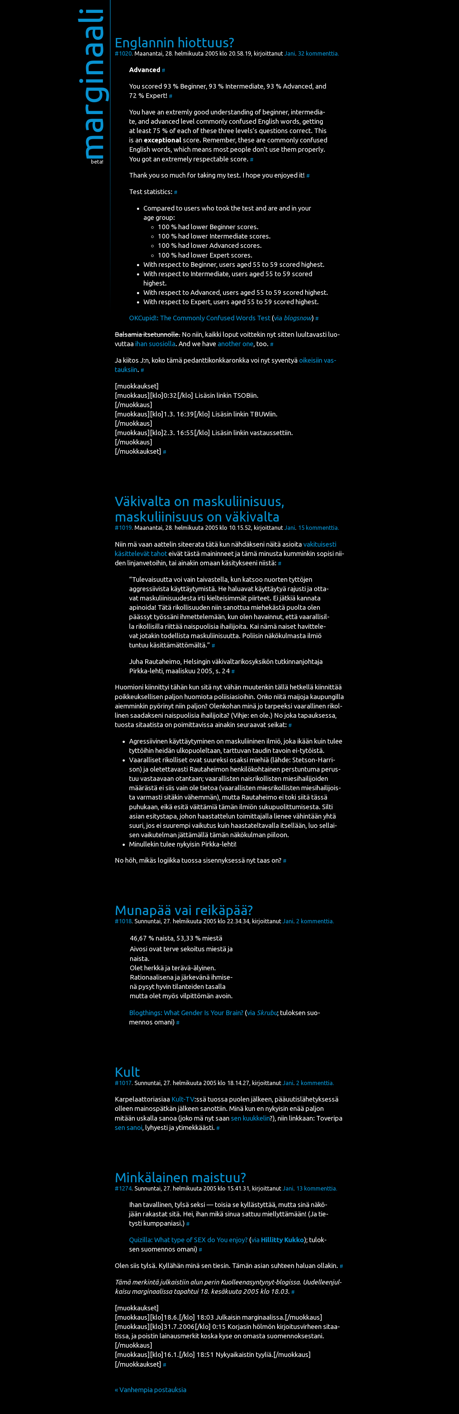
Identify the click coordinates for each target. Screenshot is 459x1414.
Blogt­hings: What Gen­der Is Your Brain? (186, 1013)
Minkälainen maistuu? (180, 1177)
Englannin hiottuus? (174, 42)
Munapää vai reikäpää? (184, 910)
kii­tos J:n (136, 360)
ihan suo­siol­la (155, 344)
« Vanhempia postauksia (150, 1390)
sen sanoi (128, 1127)
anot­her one (236, 344)
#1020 (123, 53)
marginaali (91, 84)
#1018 (123, 921)
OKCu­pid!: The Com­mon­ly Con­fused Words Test (199, 318)
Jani (289, 53)
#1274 (123, 1188)
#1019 (123, 527)
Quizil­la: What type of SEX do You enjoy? (188, 1240)
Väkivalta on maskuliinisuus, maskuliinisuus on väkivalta (199, 509)
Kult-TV (182, 1099)
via (293, 318)
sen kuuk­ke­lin (250, 1118)
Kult (127, 1071)
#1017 (123, 1083)
